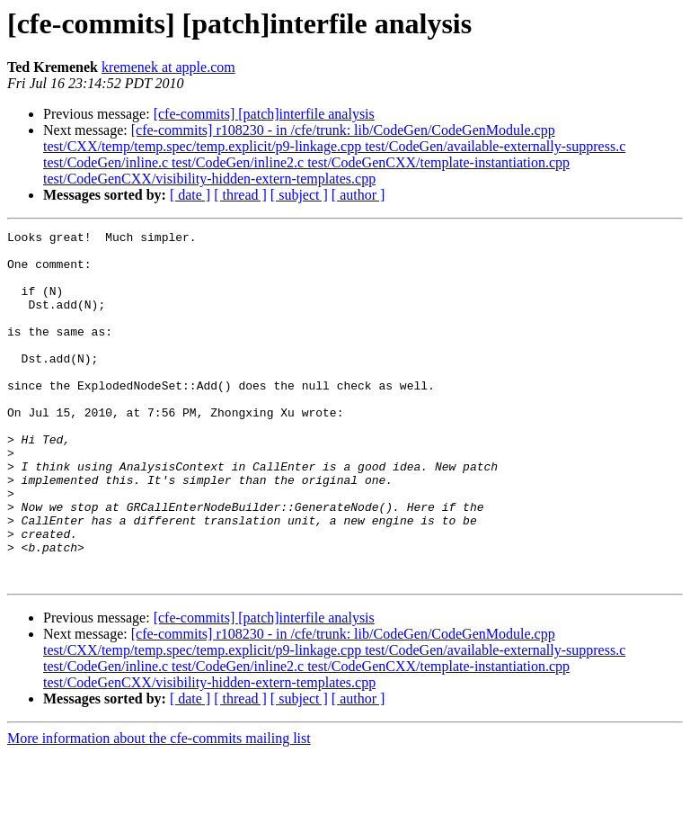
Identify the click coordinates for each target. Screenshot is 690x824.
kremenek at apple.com (168, 67)
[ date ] (190, 194)
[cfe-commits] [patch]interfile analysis (264, 113)
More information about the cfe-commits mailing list (159, 808)
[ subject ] (299, 194)
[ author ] (358, 194)
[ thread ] (240, 194)
